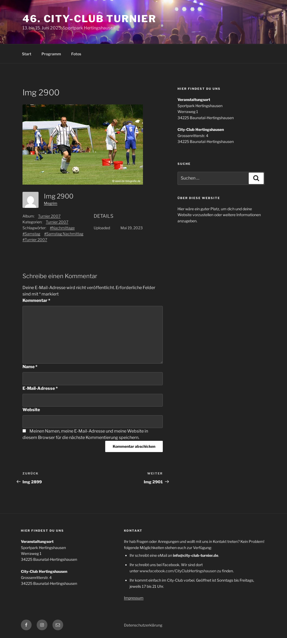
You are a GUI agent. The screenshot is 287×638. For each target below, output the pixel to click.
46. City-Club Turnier (89, 19)
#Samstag (31, 233)
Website (31, 409)
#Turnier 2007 (34, 239)
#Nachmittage (62, 227)
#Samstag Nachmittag (63, 233)
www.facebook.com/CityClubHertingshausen (177, 571)
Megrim (50, 203)
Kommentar (36, 300)
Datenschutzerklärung (143, 625)
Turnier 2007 (49, 216)
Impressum (134, 598)
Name (29, 366)
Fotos (76, 54)
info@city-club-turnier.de (195, 555)
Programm (51, 54)
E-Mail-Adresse (40, 388)
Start (26, 54)
